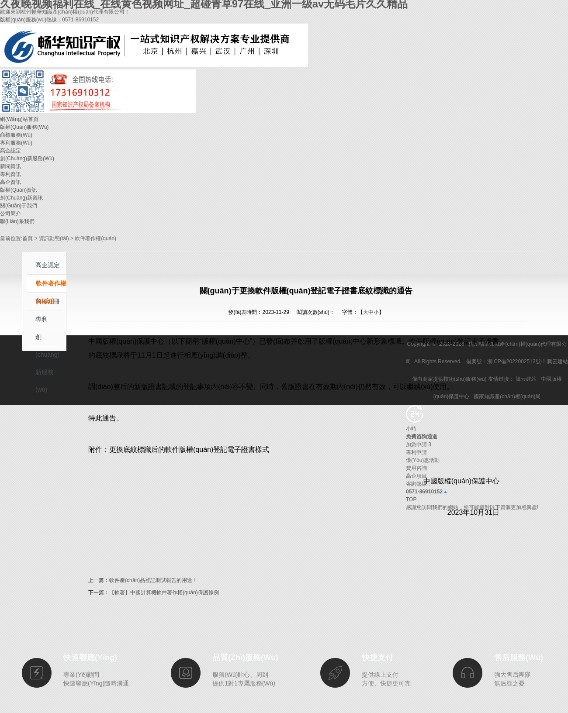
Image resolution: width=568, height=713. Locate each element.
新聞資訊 (10, 166)
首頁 (27, 238)
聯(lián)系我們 (17, 221)
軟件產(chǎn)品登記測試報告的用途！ (153, 580)
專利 (41, 319)
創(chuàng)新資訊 (21, 198)
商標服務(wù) (16, 135)
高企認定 (10, 151)
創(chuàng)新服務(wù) (27, 158)
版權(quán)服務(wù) (24, 127)
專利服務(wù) (16, 143)
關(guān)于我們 (18, 206)
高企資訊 (10, 182)
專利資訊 (10, 174)
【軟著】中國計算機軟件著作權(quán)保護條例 (164, 592)
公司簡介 (10, 213)
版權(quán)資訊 (18, 190)
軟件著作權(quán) (51, 286)
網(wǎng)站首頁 (19, 119)
